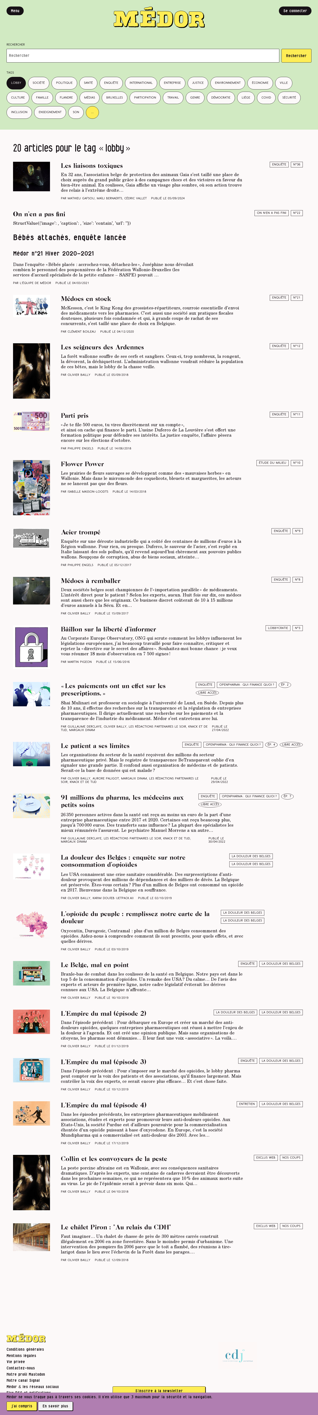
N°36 (296, 164)
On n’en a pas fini (271, 213)
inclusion (19, 112)
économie (260, 83)
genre (195, 97)
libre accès (207, 693)
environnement (228, 83)
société (39, 83)
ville (284, 83)
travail (173, 97)
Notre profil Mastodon (26, 1374)
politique (64, 83)
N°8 (297, 579)
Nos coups (291, 1157)
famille (42, 97)
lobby (16, 83)
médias (89, 97)
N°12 (296, 346)
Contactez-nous (21, 1368)
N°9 (297, 531)
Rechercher (16, 44)
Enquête (279, 164)
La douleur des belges (251, 856)
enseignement (50, 112)
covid (266, 97)
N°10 (296, 463)
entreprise (172, 83)
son (76, 112)
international (141, 83)
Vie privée (16, 1362)
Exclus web (265, 1157)
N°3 (297, 628)
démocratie (220, 97)
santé (88, 83)
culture (18, 97)
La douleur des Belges (251, 864)
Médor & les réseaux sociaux (33, 1387)
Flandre (66, 97)
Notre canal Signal (23, 1380)
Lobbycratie (278, 628)
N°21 (296, 297)
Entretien (247, 1104)
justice (198, 83)
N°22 (296, 213)
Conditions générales (25, 1349)
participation (145, 97)
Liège (246, 97)
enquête (111, 83)
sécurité (289, 97)
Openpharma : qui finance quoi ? (246, 685)
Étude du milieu (272, 463)
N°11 (296, 414)
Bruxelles (114, 97)
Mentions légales (21, 1355)
